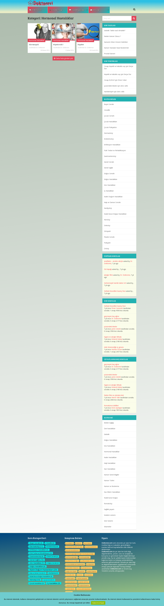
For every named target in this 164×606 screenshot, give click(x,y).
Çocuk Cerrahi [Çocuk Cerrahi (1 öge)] (49, 580)
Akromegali (34, 44)
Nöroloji (107, 220)
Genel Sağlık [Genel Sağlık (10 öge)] (37, 560)
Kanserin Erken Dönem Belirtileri (116, 42)
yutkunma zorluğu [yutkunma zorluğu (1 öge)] (72, 561)
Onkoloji (107, 225)
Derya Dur (127, 74)
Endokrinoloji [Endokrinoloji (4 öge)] (52, 547)
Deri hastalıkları (109, 428)
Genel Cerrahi (109, 162)
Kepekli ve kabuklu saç (112, 74)
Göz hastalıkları (109, 446)
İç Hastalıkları (109, 191)
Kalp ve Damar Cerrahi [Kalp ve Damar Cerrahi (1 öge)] (37, 573)
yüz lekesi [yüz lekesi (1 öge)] (88, 543)
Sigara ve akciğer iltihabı (112, 337)
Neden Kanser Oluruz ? (112, 36)
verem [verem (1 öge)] (80, 575)
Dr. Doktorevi (40, 48)
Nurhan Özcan (116, 349)
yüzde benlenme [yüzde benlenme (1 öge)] (91, 547)
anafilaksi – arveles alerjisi (113, 261)
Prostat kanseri (109, 53)
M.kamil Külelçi (116, 339)
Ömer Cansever (117, 308)
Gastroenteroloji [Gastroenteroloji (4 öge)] (36, 556)
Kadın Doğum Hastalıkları (113, 197)
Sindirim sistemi (109, 515)
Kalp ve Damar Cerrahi (112, 202)
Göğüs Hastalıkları (110, 179)
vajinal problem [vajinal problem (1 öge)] (71, 585)
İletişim (94, 10)
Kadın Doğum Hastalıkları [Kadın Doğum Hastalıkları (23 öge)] (43, 570)
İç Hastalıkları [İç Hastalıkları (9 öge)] (53, 583)
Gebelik (106, 434)
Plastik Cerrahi (109, 237)
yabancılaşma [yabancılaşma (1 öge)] (92, 571)
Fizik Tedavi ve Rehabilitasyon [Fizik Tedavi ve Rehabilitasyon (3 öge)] (41, 553)
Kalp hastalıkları (109, 463)
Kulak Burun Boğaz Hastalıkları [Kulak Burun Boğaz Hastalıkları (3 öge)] (41, 576)
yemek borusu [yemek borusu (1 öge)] (86, 568)
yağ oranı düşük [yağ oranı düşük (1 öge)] (71, 571)
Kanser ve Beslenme (111, 486)
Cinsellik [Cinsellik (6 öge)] (50, 543)
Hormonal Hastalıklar (36, 40)
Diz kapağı (108, 269)
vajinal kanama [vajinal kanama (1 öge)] (84, 585)
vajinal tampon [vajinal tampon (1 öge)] (71, 582)
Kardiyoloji (108, 208)
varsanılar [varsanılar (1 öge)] (89, 575)
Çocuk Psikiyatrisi (110, 127)
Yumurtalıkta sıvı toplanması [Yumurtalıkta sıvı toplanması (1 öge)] (75, 564)
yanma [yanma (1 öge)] (82, 571)
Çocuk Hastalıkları (110, 121)
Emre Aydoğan (116, 408)
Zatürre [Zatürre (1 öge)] (78, 543)
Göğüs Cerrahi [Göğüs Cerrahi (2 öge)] (53, 563)
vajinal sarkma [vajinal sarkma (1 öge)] (83, 582)
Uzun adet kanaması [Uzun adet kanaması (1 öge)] (84, 589)
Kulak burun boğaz (111, 498)
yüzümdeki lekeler (110, 86)
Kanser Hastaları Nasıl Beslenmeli (116, 48)
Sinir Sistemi (108, 521)
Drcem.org (128, 569)
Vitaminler (107, 527)
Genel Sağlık (108, 168)
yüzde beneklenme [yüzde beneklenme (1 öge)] (73, 550)
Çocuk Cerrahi (109, 116)
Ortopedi (107, 231)
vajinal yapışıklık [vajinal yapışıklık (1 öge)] (82, 578)
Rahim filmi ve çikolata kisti (114, 395)
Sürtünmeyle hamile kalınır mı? (115, 283)
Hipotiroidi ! (58, 44)
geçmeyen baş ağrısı (111, 316)
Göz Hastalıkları (109, 185)
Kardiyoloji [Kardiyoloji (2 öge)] (53, 573)
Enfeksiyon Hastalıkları (112, 145)
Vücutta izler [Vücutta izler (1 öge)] (70, 575)
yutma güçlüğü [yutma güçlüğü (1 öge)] (84, 557)
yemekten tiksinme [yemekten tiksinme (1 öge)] (72, 568)
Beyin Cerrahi (109, 104)
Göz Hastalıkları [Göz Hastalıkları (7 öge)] (37, 563)
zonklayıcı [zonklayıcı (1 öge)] (70, 543)
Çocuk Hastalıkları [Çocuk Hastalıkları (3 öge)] (37, 583)
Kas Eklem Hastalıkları (112, 492)
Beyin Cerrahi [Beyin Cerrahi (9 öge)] (36, 543)
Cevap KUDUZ (109, 80)
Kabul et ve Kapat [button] (98, 603)
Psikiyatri (107, 243)
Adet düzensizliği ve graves (114, 347)
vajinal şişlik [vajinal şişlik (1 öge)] (70, 578)
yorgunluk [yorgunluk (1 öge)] (91, 564)
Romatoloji (108, 503)
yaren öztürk (116, 329)
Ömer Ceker (122, 80)
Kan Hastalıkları (109, 469)
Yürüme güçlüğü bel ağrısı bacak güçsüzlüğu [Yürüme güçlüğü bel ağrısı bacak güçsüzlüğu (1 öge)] (80, 554)
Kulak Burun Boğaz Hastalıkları (115, 214)
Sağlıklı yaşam (76, 10)
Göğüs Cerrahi (109, 173)
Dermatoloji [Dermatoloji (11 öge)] (36, 546)
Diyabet (81, 44)
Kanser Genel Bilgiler (111, 475)
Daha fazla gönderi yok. (63, 58)
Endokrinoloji (109, 139)
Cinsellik (107, 110)
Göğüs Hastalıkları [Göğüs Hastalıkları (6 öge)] (37, 566)
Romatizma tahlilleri (111, 405)
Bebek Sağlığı (109, 423)
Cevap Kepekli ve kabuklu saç (114, 66)
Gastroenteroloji (110, 156)
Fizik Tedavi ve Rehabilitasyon (115, 150)
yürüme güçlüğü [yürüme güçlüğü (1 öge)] (72, 557)
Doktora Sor (35, 10)
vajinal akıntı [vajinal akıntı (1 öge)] (70, 589)
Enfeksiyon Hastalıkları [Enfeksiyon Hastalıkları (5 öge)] (39, 550)
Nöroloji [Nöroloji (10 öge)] (35, 580)
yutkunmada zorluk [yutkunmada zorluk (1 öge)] (87, 561)
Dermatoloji (108, 133)
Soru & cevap (55, 10)
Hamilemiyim (109, 92)
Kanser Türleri (109, 480)
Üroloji (106, 248)
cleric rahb (124, 86)
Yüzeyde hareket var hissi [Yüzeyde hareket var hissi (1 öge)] (74, 547)
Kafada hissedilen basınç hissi (115, 291)
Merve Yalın (115, 397)
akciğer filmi (108, 275)
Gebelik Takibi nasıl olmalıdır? (114, 30)
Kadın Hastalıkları (110, 457)
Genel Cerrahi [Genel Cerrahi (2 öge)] (52, 556)
